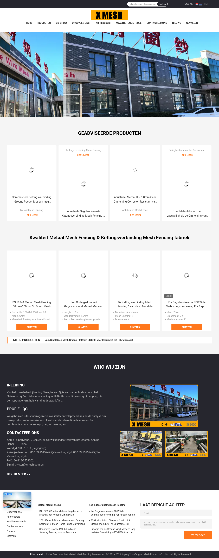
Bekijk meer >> (18, 474)
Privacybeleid (37, 554)
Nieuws (176, 23)
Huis (29, 23)
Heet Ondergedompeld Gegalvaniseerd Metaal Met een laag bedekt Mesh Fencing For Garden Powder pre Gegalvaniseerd (83, 305)
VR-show (61, 23)
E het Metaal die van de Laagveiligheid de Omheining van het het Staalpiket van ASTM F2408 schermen (186, 214)
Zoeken (162, 4)
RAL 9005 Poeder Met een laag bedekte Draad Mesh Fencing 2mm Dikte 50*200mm (60, 513)
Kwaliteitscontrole (128, 23)
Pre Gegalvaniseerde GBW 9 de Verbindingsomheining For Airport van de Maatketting (186, 305)
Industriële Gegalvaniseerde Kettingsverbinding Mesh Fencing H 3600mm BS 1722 (83, 214)
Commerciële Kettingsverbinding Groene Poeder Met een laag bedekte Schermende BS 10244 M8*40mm (31, 200)
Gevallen (192, 23)
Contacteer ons (157, 23)
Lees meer (31, 215)
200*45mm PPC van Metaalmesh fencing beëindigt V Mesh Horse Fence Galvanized (62, 522)
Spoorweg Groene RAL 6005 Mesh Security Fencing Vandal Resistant (57, 531)
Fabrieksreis (103, 23)
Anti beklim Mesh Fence (135, 210)
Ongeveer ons (80, 23)
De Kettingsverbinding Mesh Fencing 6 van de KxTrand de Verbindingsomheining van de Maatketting (135, 305)
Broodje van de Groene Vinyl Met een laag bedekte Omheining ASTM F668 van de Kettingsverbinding (113, 531)
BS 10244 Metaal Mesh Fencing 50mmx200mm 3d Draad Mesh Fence (31, 305)
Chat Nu (188, 4)
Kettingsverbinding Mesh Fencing (83, 150)
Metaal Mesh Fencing (31, 210)
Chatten (32, 327)
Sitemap (11, 536)
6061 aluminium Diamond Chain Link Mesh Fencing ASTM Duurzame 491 (110, 522)
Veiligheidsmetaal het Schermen (187, 150)
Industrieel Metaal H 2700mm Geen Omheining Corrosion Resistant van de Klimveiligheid (135, 200)
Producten (44, 23)
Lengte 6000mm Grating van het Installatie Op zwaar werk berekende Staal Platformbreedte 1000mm (99, 340)
